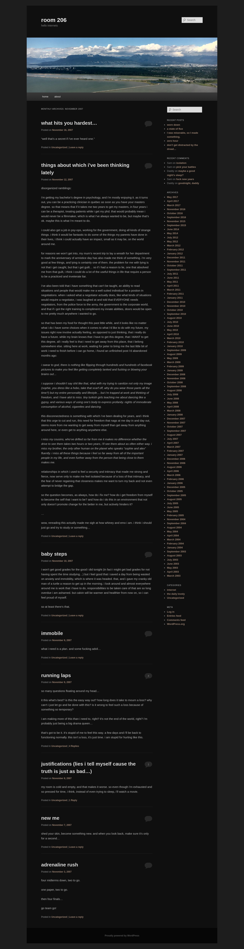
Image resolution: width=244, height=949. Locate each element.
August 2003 (174, 555)
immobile (52, 633)
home (45, 96)
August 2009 (174, 354)
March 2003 (174, 575)
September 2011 (176, 269)
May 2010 (172, 330)
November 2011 (176, 261)
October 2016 (175, 213)
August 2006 (174, 467)
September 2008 (176, 386)
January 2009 (175, 370)
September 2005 (176, 495)
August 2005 (174, 499)
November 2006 (176, 463)
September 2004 (176, 523)
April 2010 (173, 334)
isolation (181, 163)
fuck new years (185, 179)
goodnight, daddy (188, 183)
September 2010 (176, 314)
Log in (170, 611)
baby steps (54, 554)
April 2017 (173, 201)
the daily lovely (176, 593)
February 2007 (175, 450)
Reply (73, 800)
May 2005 (172, 511)
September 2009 (176, 350)
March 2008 (174, 410)
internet (171, 589)
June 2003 (173, 563)
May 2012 (172, 241)
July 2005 (172, 503)
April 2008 (173, 406)
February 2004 (175, 543)
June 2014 (173, 229)
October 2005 (175, 491)
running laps (56, 675)
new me (50, 818)
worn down (173, 124)
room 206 (54, 20)
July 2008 (172, 394)
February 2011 (175, 293)
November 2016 (176, 209)
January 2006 (175, 483)
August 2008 (174, 390)
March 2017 (174, 205)
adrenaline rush (59, 865)
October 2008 (175, 382)
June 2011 (173, 277)
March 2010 (174, 338)
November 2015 (176, 221)
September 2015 (176, 225)
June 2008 (173, 398)
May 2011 (172, 281)
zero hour (172, 140)
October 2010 (175, 310)
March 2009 (174, 362)
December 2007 (176, 418)
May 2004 (172, 531)
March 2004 (174, 539)
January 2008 (175, 414)
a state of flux (175, 128)
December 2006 (176, 458)
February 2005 (175, 515)
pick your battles (186, 167)
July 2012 (172, 237)
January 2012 (175, 253)
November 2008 (176, 378)
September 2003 (176, 551)
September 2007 (176, 430)
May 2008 (172, 402)
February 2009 (175, 366)
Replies (74, 746)
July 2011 (172, 273)
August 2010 (174, 318)
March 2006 (174, 475)
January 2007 (175, 454)
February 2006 (175, 479)
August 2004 (174, 527)
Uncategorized (59, 147)
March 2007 (174, 446)
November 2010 (176, 306)
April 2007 (173, 442)
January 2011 (175, 297)
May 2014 (172, 233)
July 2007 (172, 438)
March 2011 (174, 289)
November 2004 (176, 519)
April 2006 (173, 471)
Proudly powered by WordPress (122, 935)
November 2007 (176, 422)
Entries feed (174, 615)
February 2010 (175, 342)
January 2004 (175, 547)
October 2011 (175, 265)
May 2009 (172, 358)
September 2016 (176, 217)
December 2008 (176, 374)
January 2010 (175, 346)
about (57, 96)
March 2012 (174, 245)
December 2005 (176, 487)
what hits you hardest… (69, 123)
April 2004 (173, 535)
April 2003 (173, 571)
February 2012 (175, 249)
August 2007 (174, 434)
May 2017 (172, 197)
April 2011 (173, 285)
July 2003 (172, 559)
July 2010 (172, 322)
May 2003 (172, 567)
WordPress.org (176, 624)
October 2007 (175, 426)
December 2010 (176, 302)
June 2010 (173, 326)
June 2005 (173, 507)
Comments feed (176, 620)
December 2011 (176, 257)
